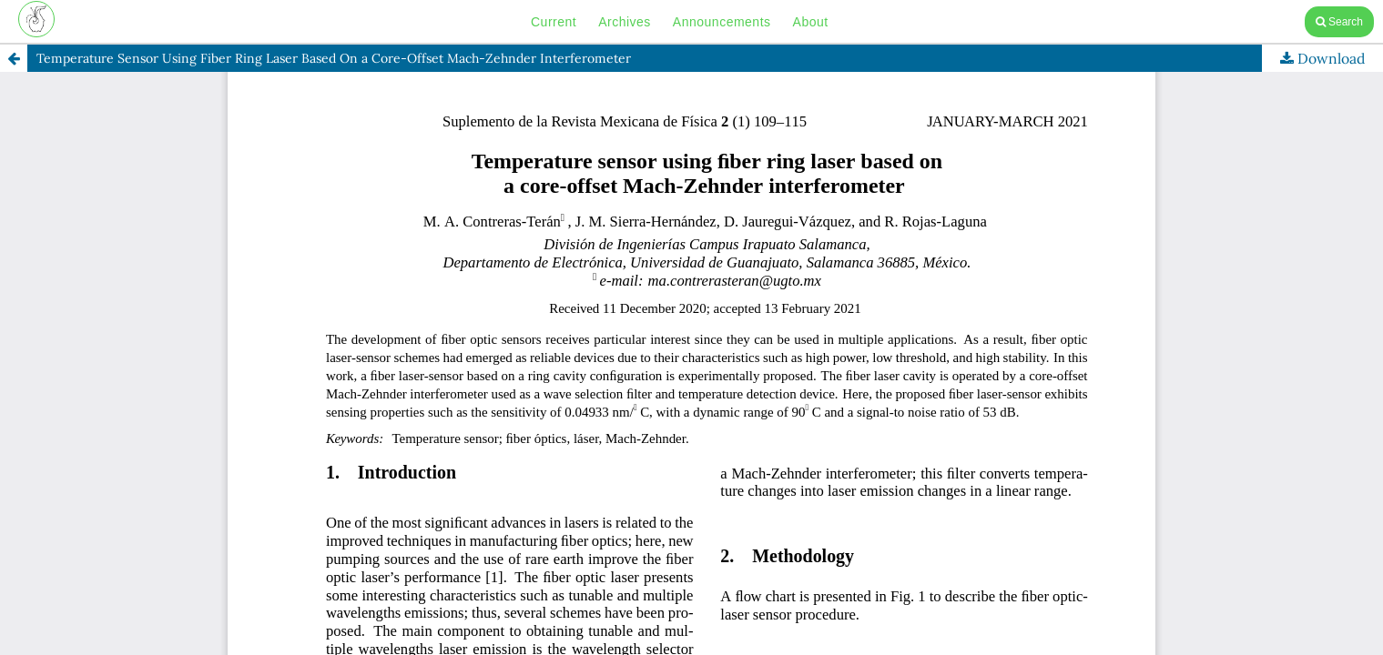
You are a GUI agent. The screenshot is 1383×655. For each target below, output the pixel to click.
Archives (624, 22)
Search (1339, 21)
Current (553, 22)
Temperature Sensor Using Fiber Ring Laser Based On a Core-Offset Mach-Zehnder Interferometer (333, 58)
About (811, 22)
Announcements (722, 22)
